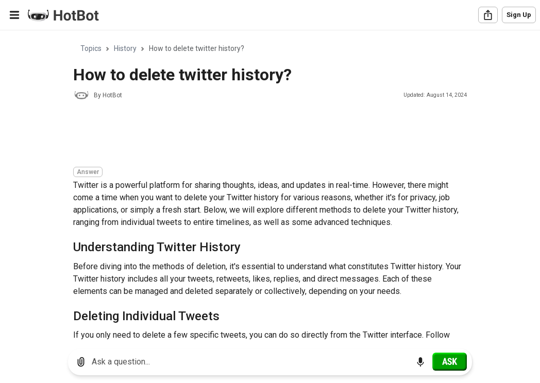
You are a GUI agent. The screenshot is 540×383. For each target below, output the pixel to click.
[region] (270, 185)
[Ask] (449, 361)
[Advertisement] (260, 135)
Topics (91, 48)
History (125, 48)
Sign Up (519, 15)
